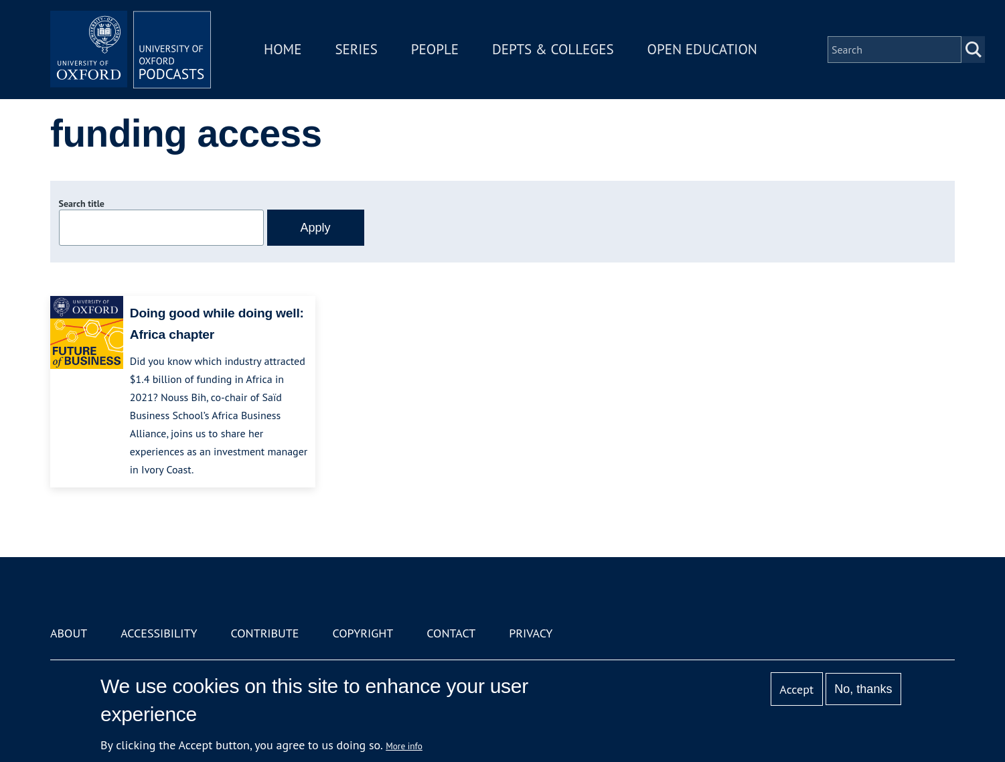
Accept (796, 689)
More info (404, 746)
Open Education (702, 49)
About (68, 633)
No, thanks (863, 689)
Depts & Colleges (553, 49)
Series (356, 49)
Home (282, 49)
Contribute (264, 633)
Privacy (530, 633)
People (435, 49)
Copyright (362, 633)
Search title (81, 204)
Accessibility (159, 633)
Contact (451, 633)
